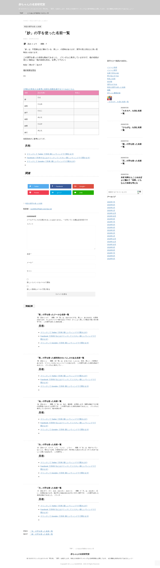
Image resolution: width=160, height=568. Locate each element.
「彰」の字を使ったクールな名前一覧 (53, 315)
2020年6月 (111, 205)
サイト (29, 271)
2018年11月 (111, 242)
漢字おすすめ (112, 84)
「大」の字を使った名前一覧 (49, 488)
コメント (30, 224)
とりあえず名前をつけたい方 (38, 13)
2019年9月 (111, 219)
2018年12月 (111, 239)
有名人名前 (111, 79)
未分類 (109, 82)
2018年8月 (111, 250)
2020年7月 (111, 202)
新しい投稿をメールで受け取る (38, 289)
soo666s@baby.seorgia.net (41, 209)
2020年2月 (111, 208)
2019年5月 (111, 225)
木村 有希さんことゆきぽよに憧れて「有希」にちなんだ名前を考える (131, 180)
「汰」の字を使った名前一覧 (41, 531)
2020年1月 (111, 210)
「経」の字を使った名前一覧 (41, 534)
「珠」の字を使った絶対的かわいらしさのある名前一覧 (60, 358)
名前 (29, 254)
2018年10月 (111, 244)
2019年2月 (111, 233)
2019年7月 (111, 222)
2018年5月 (111, 259)
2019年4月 (111, 227)
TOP (21, 13)
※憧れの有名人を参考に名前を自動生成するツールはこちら (48, 89)
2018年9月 (111, 247)
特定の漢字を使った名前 (33, 203)
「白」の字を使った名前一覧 (49, 444)
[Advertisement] (51, 81)
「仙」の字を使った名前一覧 (49, 401)
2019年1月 (111, 236)
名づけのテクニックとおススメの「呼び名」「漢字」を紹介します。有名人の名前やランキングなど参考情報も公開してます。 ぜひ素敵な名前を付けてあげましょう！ (80, 558)
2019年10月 (111, 216)
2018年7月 (111, 253)
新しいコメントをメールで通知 (38, 282)
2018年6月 (111, 256)
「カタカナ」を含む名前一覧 (118, 102)
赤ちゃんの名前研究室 (32, 4)
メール (30, 262)
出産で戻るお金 (113, 73)
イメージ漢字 (112, 70)
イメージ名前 (112, 67)
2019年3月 (111, 230)
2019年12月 (111, 213)
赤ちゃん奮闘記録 (113, 93)
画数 (108, 90)
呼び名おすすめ (113, 76)
